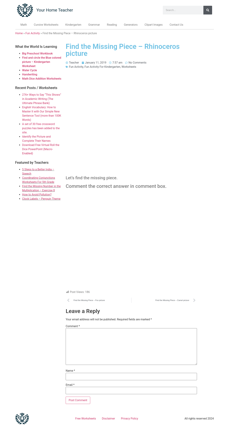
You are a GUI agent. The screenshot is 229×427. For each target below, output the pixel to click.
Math (24, 24)
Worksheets (129, 66)
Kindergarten (73, 24)
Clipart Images (154, 24)
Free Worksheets (85, 418)
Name (70, 370)
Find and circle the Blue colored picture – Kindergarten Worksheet (41, 62)
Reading (112, 24)
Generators (131, 24)
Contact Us (176, 24)
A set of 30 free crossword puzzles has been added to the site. (41, 128)
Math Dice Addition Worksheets (41, 78)
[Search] (207, 10)
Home (19, 33)
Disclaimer (108, 418)
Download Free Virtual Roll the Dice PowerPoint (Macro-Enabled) (40, 149)
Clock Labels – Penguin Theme (41, 198)
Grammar (94, 24)
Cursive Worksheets (46, 24)
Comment (73, 326)
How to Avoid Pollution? (37, 194)
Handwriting (29, 74)
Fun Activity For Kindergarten (102, 66)
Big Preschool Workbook (37, 53)
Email (70, 385)
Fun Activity (32, 33)
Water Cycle (29, 70)
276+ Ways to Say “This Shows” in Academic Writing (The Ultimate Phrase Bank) (41, 99)
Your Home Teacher (54, 10)
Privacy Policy (129, 418)
